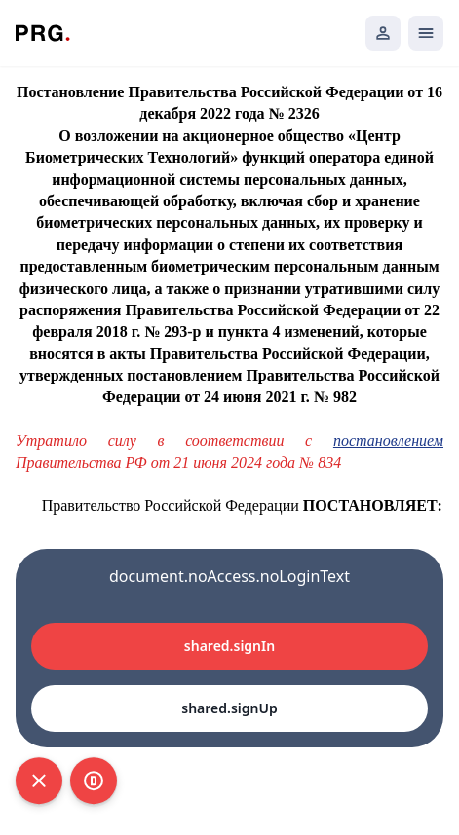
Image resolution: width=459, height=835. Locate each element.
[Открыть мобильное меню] (425, 33)
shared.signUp (229, 708)
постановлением (388, 440)
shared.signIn (229, 645)
